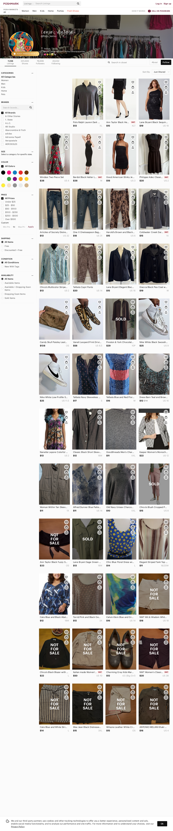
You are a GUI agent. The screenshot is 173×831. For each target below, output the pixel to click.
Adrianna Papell (11, 137)
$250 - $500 (9, 215)
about (155, 62)
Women (25, 11)
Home (51, 11)
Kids (42, 11)
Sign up (167, 3)
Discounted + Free (11, 250)
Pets (3, 94)
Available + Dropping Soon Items (16, 288)
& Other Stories (10, 116)
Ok (162, 823)
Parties (60, 11)
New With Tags (10, 266)
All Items (7, 242)
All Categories (8, 77)
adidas (6, 133)
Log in (159, 3)
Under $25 (8, 201)
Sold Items (8, 298)
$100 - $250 (9, 212)
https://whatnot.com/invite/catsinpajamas (64, 51)
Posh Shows (73, 11)
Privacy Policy (17, 826)
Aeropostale (9, 140)
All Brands (8, 112)
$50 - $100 (8, 208)
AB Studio (8, 126)
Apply (31, 226)
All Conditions (10, 262)
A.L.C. (6, 123)
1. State (7, 119)
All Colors (8, 166)
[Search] (55, 3)
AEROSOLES (9, 144)
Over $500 (8, 219)
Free (5, 246)
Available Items (10, 283)
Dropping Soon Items (13, 294)
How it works (138, 11)
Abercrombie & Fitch (13, 130)
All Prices (8, 198)
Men (34, 11)
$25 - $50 (8, 205)
